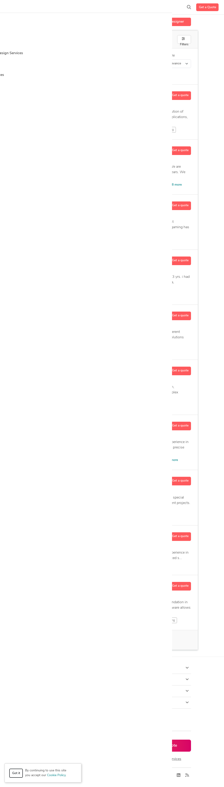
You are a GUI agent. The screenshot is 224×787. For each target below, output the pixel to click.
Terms (117, 775)
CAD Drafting (132, 294)
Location (113, 55)
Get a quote (180, 95)
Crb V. (54, 148)
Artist (142, 240)
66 (72, 639)
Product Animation (140, 405)
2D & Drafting (88, 620)
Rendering (105, 350)
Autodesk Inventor (85, 294)
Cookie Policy (56, 775)
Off (151, 39)
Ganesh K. (57, 368)
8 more (177, 184)
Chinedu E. (57, 424)
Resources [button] (112, 702)
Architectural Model (152, 185)
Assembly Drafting (110, 515)
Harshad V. (58, 258)
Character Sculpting (124, 130)
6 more (140, 350)
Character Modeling (89, 130)
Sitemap (131, 775)
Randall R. (57, 93)
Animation (60, 130)
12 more (166, 405)
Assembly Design (81, 515)
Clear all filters (48, 75)
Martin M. (56, 584)
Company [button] (112, 691)
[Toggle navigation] (10, 7)
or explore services (166, 759)
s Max (126, 185)
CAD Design (109, 294)
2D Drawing (59, 239)
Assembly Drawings (140, 515)
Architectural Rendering (113, 240)
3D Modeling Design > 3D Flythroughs (69, 63)
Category (39, 55)
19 (64, 105)
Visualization (105, 185)
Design (58, 515)
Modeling (59, 295)
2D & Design (61, 620)
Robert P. (56, 479)
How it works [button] (112, 668)
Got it (16, 773)
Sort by (169, 55)
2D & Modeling (163, 620)
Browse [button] (112, 679)
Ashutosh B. (59, 534)
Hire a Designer (171, 22)
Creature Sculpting (159, 130)
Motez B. (56, 203)
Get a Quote (207, 7)
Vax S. (54, 313)
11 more (172, 460)
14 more (151, 295)
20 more (158, 240)
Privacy (103, 775)
